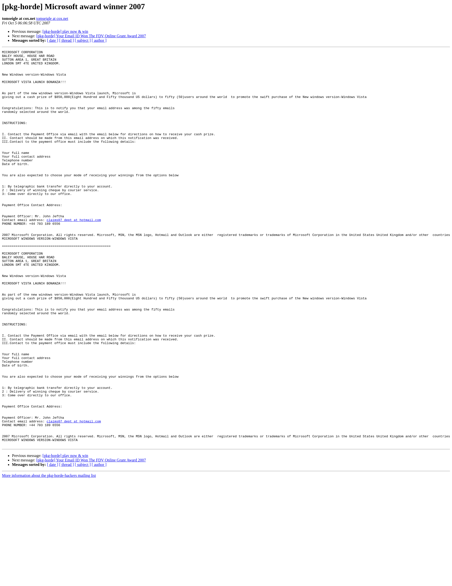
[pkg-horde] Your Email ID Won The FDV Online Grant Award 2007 (91, 36)
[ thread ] (66, 40)
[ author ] (99, 40)
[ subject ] (83, 40)
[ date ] (52, 40)
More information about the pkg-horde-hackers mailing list (49, 554)
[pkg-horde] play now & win (65, 31)
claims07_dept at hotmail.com (73, 254)
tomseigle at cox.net (52, 18)
